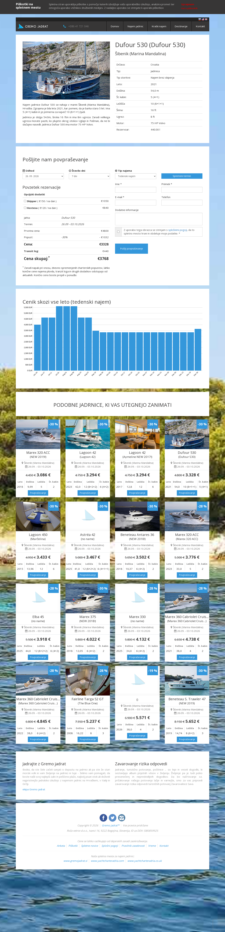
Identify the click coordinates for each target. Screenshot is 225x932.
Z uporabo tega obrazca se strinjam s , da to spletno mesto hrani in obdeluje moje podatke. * (159, 231)
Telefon (165, 197)
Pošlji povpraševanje (131, 248)
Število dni (77, 170)
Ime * (118, 184)
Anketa (61, 845)
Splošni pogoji (109, 845)
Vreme (152, 845)
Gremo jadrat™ (110, 825)
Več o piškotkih (189, 8)
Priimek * (166, 184)
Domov (115, 26)
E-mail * (119, 197)
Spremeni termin (182, 176)
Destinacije (181, 26)
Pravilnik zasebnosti (133, 845)
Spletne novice (89, 845)
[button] (29, 70)
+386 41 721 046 (78, 26)
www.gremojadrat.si (75, 860)
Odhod (28, 170)
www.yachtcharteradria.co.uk (144, 860)
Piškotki (73, 845)
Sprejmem (187, 4)
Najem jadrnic (135, 26)
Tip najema (123, 170)
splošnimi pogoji (177, 230)
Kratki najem (159, 26)
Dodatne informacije (127, 210)
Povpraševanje (38, 492)
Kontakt (200, 26)
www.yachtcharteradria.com (107, 860)
